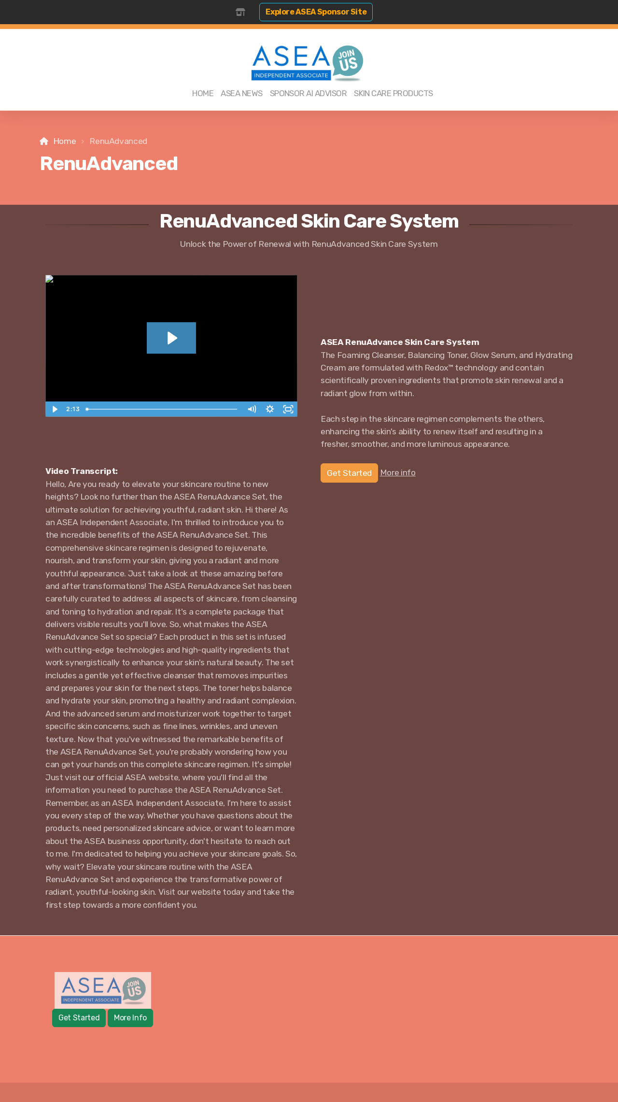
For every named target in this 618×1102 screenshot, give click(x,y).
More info (398, 472)
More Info (130, 1017)
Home (64, 141)
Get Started (349, 473)
